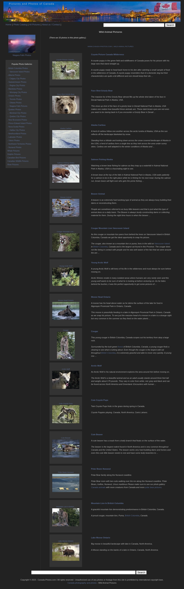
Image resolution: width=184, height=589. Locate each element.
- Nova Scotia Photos (15, 127)
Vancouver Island (162, 243)
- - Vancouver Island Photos (18, 72)
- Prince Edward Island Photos (19, 123)
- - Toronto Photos (14, 99)
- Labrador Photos (14, 137)
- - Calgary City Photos (16, 79)
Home (8, 24)
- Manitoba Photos (14, 89)
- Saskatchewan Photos (16, 82)
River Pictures (13, 165)
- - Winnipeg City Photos (17, 92)
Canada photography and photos (82, 583)
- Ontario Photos (14, 96)
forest (120, 347)
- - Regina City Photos (16, 85)
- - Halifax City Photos (16, 130)
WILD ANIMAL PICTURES (124, 46)
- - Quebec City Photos (16, 116)
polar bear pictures (153, 487)
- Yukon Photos (13, 141)
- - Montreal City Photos (16, 113)
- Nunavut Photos (14, 147)
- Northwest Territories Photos (19, 144)
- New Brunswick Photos (17, 120)
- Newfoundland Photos (16, 134)
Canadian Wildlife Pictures (18, 161)
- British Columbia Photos (17, 68)
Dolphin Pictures (14, 154)
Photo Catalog (20, 24)
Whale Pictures (13, 151)
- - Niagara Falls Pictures (17, 106)
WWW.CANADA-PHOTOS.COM (100, 46)
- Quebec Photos (14, 110)
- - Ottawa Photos (14, 103)
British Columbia (100, 247)
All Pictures (34, 24)
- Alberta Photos (13, 75)
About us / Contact (51, 24)
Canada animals (98, 487)
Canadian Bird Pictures (16, 158)
